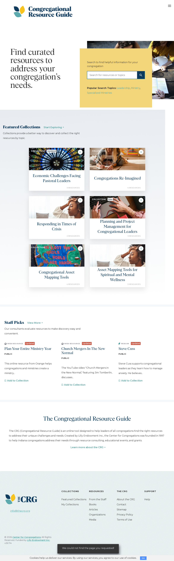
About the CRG (126, 499)
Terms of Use (124, 519)
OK (143, 558)
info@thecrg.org (20, 510)
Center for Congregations (26, 537)
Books (92, 504)
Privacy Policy (125, 514)
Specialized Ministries (99, 92)
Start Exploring (53, 127)
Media (92, 519)
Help (147, 499)
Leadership (123, 88)
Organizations (97, 514)
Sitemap (122, 509)
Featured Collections (73, 499)
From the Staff (97, 499)
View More (34, 322)
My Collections (70, 504)
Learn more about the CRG (87, 447)
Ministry (135, 88)
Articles (93, 509)
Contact (121, 504)
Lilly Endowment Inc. (38, 540)
